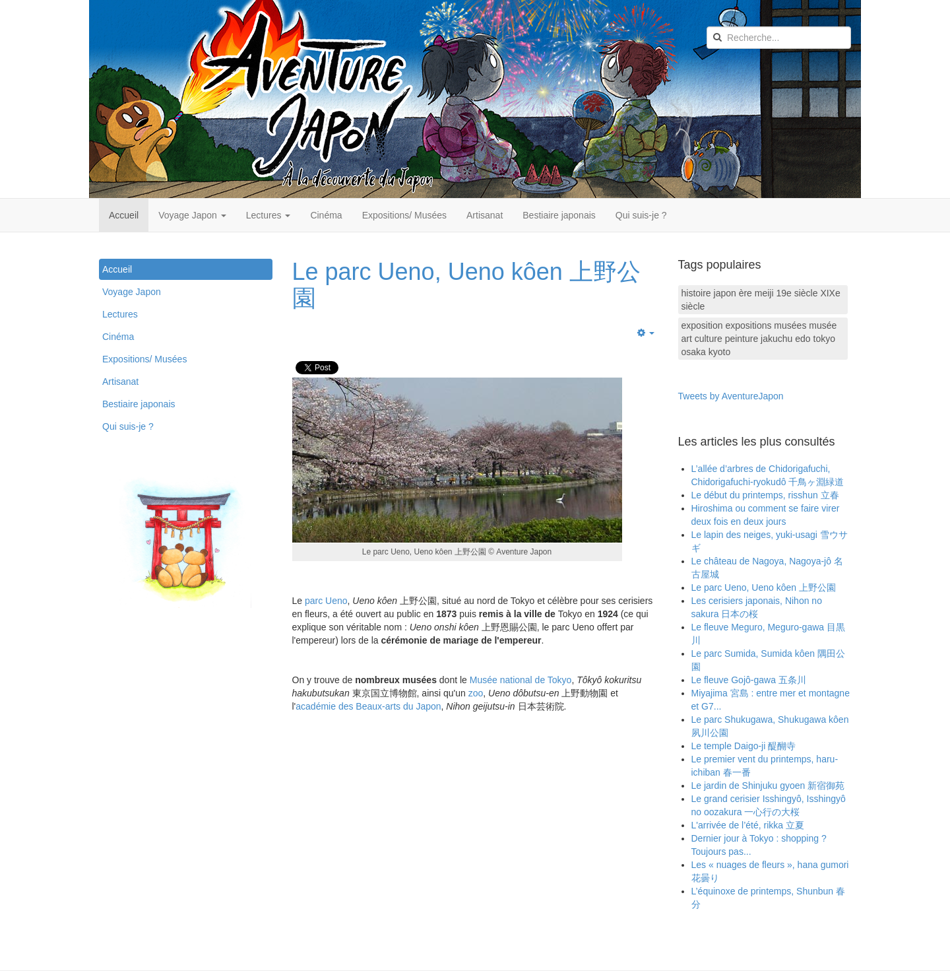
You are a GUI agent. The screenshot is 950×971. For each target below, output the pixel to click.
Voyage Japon (192, 215)
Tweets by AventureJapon (731, 396)
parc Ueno (326, 600)
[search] (779, 37)
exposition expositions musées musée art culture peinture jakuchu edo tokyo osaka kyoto (759, 338)
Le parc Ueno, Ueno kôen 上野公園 (466, 285)
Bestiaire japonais (559, 215)
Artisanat (484, 215)
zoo (476, 693)
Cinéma (326, 215)
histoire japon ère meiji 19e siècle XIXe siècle (760, 300)
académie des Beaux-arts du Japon (368, 706)
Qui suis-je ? (641, 215)
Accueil (124, 215)
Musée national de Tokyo (521, 680)
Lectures (268, 215)
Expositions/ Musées (404, 215)
